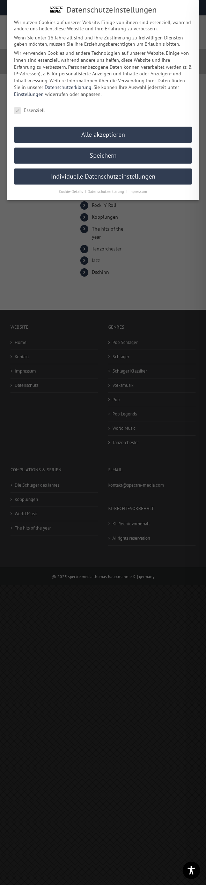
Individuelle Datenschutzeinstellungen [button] (103, 175)
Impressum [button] (137, 190)
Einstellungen (29, 93)
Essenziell (29, 109)
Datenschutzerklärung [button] (106, 190)
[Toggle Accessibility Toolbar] (191, 870)
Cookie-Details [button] (71, 190)
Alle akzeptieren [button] (103, 133)
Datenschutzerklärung (68, 86)
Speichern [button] (103, 154)
